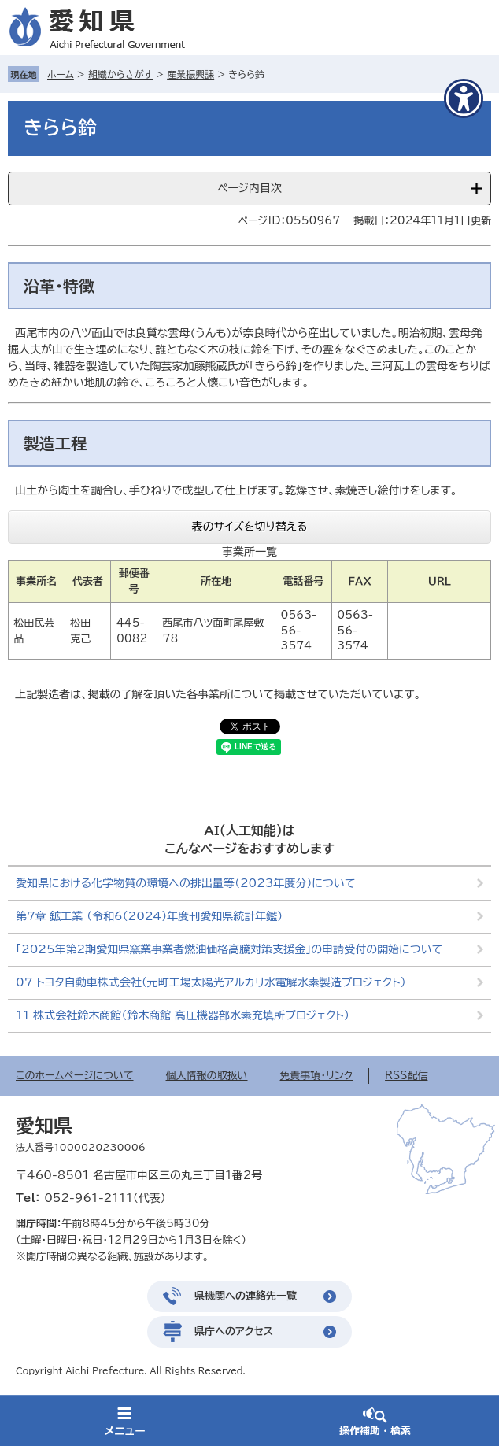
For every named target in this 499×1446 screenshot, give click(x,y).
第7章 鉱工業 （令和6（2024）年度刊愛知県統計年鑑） (149, 916)
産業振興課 (190, 74)
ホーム (60, 74)
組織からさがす (120, 74)
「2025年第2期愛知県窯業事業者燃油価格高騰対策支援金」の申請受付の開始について (229, 949)
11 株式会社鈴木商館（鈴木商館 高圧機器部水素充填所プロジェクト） (182, 1015)
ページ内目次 (249, 188)
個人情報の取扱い (207, 1076)
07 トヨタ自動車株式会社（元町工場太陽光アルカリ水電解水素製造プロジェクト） (211, 982)
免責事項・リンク (316, 1076)
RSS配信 (406, 1076)
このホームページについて (75, 1076)
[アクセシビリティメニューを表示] (463, 98)
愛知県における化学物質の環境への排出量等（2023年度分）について (185, 883)
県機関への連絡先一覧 (245, 1296)
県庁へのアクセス (233, 1331)
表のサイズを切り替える (250, 526)
